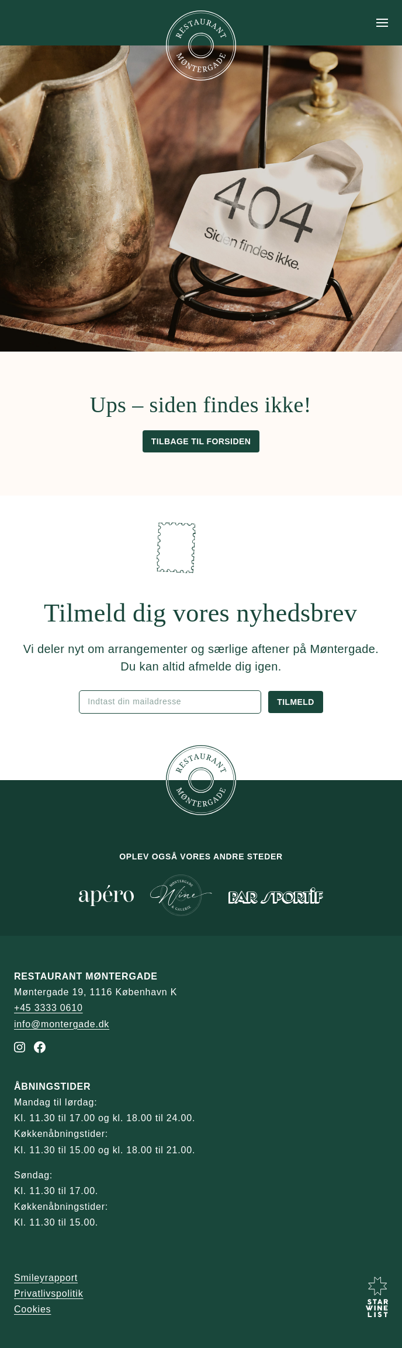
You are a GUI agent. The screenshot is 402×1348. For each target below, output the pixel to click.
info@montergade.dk (61, 1024)
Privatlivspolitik (49, 1293)
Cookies (32, 1309)
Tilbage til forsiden (201, 441)
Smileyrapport (46, 1278)
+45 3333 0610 (48, 1008)
